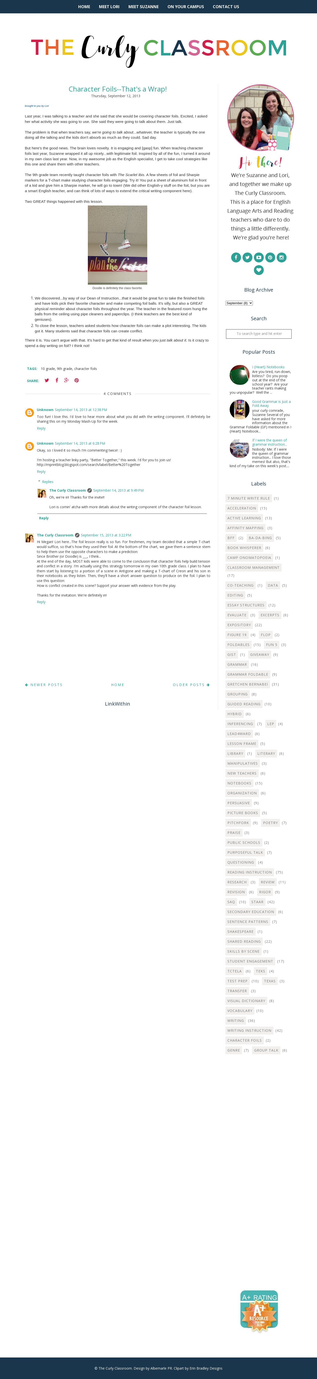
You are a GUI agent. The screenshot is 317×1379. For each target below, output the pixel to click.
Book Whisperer (244, 547)
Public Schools (243, 842)
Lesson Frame (241, 743)
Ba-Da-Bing (260, 537)
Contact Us (226, 6)
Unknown (45, 409)
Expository (239, 624)
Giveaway (259, 654)
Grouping (237, 694)
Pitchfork (238, 822)
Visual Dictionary (246, 1000)
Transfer (237, 990)
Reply (41, 428)
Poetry (270, 822)
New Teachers (242, 773)
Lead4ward (239, 733)
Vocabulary (239, 1010)
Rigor (265, 892)
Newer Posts (44, 684)
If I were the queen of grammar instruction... (269, 442)
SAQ (231, 901)
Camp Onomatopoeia (249, 557)
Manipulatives (242, 763)
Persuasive (238, 803)
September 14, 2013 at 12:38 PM (81, 409)
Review (268, 882)
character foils (85, 368)
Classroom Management (253, 567)
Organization (242, 793)
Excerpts (270, 615)
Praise (234, 832)
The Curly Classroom (67, 490)
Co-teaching (240, 585)
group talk (266, 1050)
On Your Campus (186, 6)
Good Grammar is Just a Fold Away (271, 403)
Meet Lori (109, 6)
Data (273, 585)
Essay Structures (246, 605)
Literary (266, 753)
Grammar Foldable (247, 674)
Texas (270, 981)
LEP (270, 723)
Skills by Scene (243, 951)
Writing (235, 1020)
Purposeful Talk (245, 852)
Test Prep (237, 981)
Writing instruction (249, 1030)
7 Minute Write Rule (248, 498)
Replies (47, 481)
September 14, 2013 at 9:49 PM (118, 490)
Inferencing (240, 723)
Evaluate (236, 615)
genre (233, 1050)
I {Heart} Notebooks (268, 367)
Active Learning (244, 518)
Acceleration (241, 508)
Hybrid (234, 714)
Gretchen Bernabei (247, 684)
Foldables (238, 644)
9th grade (64, 368)
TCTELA (234, 971)
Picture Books (242, 812)
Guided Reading (244, 704)
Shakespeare (240, 931)
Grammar (237, 664)
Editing (235, 595)
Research (237, 882)
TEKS (260, 971)
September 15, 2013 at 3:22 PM (106, 535)
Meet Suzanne (143, 6)
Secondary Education (250, 911)
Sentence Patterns (247, 921)
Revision (236, 892)
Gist (231, 654)
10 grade (48, 368)
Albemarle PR (161, 1368)
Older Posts (191, 684)
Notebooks (239, 783)
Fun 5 (271, 644)
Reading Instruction (249, 872)
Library (235, 753)
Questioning (240, 862)
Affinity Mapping (245, 528)
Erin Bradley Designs (206, 1368)
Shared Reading (244, 941)
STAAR (257, 901)
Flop (266, 634)
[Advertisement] (258, 1138)
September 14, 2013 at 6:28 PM (80, 443)
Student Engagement (250, 961)
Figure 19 (237, 634)
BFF (231, 537)
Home (84, 6)
